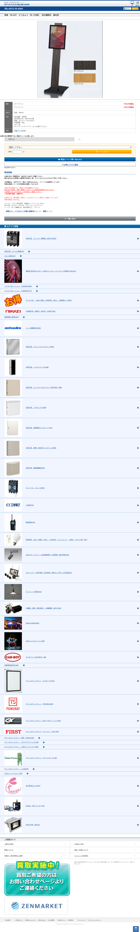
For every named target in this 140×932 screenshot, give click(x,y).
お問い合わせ (42, 920)
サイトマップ (82, 920)
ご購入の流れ (9, 844)
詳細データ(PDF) (20, 131)
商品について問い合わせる (71, 159)
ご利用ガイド (19, 920)
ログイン (128, 8)
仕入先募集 (51, 920)
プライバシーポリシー (94, 920)
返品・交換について (81, 850)
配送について (9, 850)
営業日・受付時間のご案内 (13, 856)
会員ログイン (62, 920)
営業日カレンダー (30, 920)
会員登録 (70, 920)
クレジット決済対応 (81, 856)
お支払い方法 (79, 844)
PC (132, 5)
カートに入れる (102, 152)
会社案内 (7, 920)
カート (136, 8)
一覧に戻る (71, 219)
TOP (136, 930)
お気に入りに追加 (71, 165)
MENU (137, 5)
